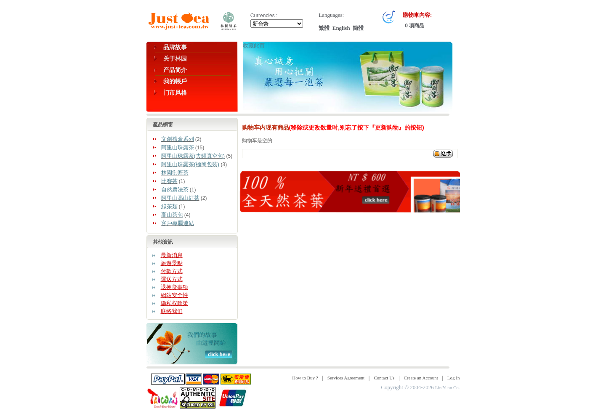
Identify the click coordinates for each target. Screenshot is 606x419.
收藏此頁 (254, 45)
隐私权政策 (174, 303)
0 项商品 (414, 26)
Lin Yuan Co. (447, 387)
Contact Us (384, 377)
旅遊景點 (172, 263)
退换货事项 (174, 287)
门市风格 (175, 92)
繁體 (324, 28)
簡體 (358, 28)
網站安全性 (174, 295)
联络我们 (172, 311)
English (341, 28)
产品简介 (175, 69)
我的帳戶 (175, 81)
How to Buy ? (305, 377)
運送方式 (172, 279)
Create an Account (421, 377)
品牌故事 (175, 47)
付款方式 (172, 271)
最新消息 (172, 255)
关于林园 (175, 58)
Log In (453, 377)
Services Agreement (345, 377)
